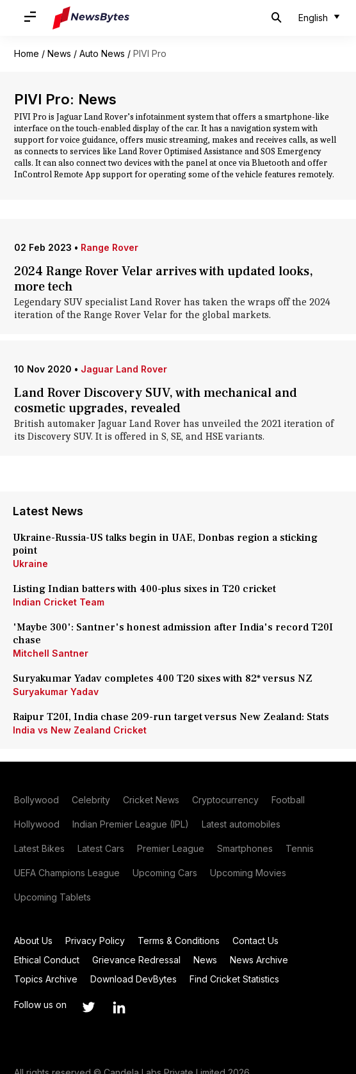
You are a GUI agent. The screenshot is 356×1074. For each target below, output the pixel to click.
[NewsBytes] (91, 18)
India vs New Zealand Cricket (80, 730)
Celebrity (91, 799)
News (59, 53)
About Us (33, 940)
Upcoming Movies (248, 872)
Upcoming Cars (165, 872)
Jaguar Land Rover (124, 369)
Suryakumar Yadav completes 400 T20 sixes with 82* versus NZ (162, 678)
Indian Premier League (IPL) (130, 824)
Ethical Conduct (46, 959)
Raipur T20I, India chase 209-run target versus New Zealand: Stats (171, 716)
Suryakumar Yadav (56, 691)
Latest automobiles (241, 824)
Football (288, 799)
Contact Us (255, 940)
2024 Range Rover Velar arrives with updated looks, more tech (163, 279)
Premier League (170, 848)
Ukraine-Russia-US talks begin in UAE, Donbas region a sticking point (165, 544)
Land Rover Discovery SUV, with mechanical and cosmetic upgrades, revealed (155, 400)
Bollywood (36, 799)
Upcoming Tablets (52, 897)
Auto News (102, 53)
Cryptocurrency (225, 799)
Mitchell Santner (50, 653)
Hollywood (37, 824)
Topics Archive (45, 979)
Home (26, 53)
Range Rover (109, 247)
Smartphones (245, 848)
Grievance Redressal (136, 959)
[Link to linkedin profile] (119, 1007)
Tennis (300, 848)
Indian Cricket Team (58, 602)
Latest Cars (100, 848)
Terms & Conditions (179, 940)
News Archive (259, 959)
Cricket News (151, 799)
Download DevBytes (133, 979)
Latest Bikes (39, 848)
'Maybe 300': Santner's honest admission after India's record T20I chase (173, 633)
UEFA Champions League (67, 872)
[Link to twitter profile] (88, 1007)
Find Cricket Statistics (234, 979)
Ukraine (30, 563)
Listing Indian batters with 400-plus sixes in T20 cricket (146, 588)
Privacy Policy (95, 940)
